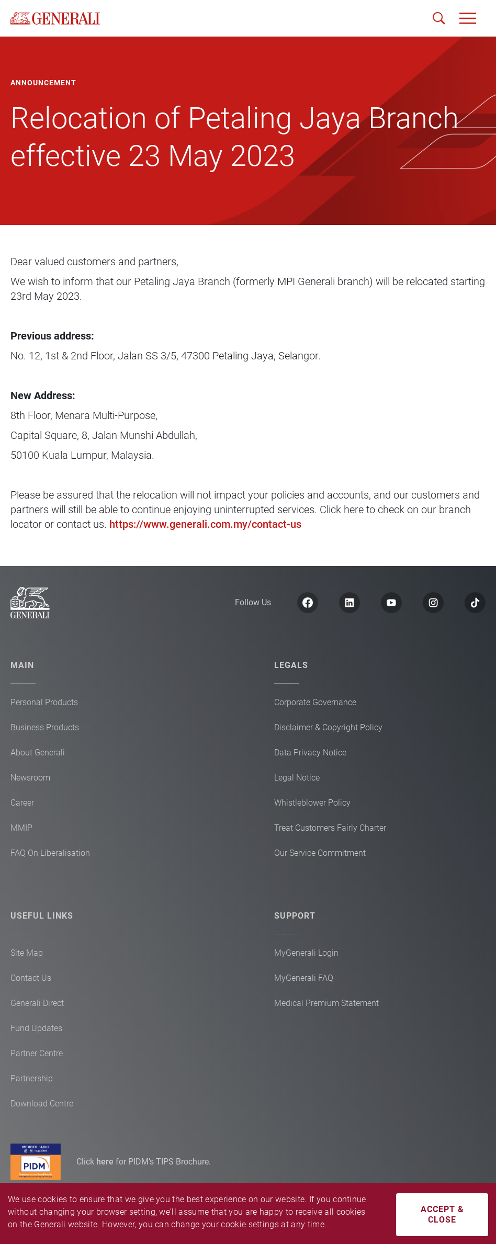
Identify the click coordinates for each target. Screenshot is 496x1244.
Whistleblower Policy (312, 803)
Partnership (31, 1078)
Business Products (44, 727)
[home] (55, 18)
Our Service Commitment (320, 853)
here (106, 1162)
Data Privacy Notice (310, 752)
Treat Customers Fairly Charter (330, 828)
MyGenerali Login (306, 953)
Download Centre (41, 1104)
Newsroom (30, 778)
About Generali (37, 752)
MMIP (21, 828)
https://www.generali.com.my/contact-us (205, 524)
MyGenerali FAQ (303, 978)
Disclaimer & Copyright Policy (328, 727)
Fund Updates (36, 1028)
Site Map (26, 953)
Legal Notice (297, 778)
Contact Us (30, 978)
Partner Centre (36, 1053)
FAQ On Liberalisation (50, 853)
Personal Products (44, 702)
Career (22, 803)
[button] (468, 18)
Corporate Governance (315, 702)
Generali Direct (37, 1003)
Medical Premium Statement (326, 1003)
